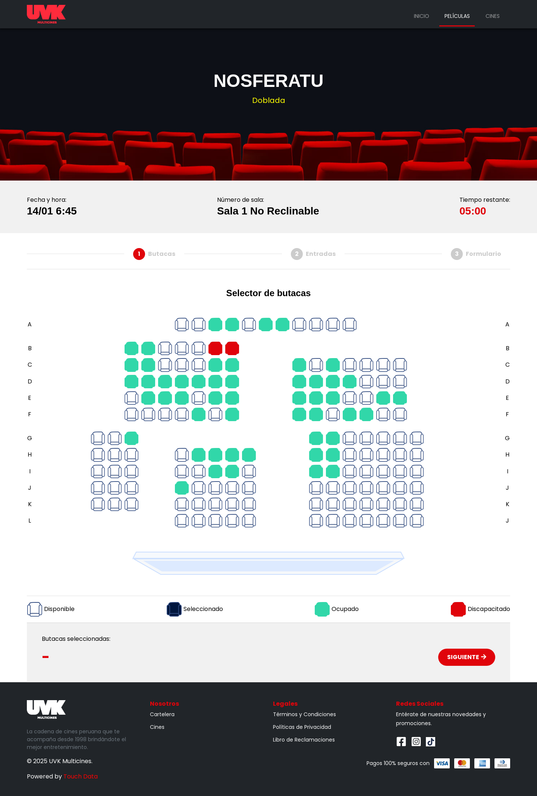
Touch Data (80, 776)
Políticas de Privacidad (302, 727)
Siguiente (466, 657)
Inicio (421, 16)
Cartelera (162, 714)
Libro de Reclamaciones (304, 739)
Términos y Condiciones (304, 714)
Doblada (268, 100)
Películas (457, 16)
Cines (493, 16)
